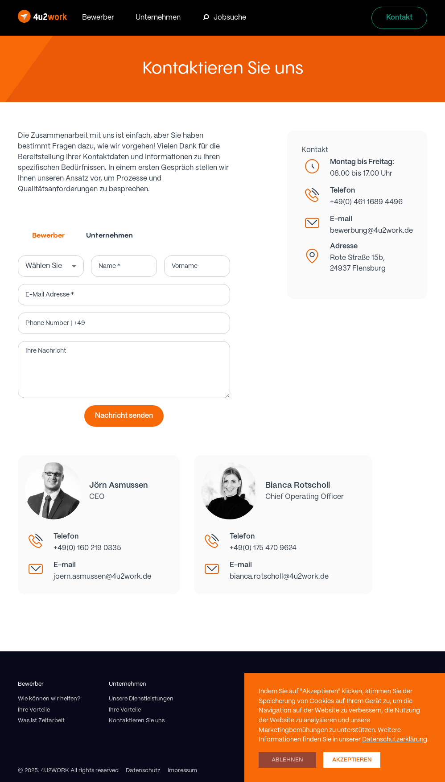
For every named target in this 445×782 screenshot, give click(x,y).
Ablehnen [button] (287, 760)
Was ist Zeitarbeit (41, 721)
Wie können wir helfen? (49, 699)
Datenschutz (143, 771)
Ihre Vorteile (34, 710)
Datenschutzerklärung (394, 740)
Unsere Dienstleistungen (141, 699)
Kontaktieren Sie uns (137, 721)
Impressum (182, 771)
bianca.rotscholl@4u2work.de (279, 576)
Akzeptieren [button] (352, 760)
